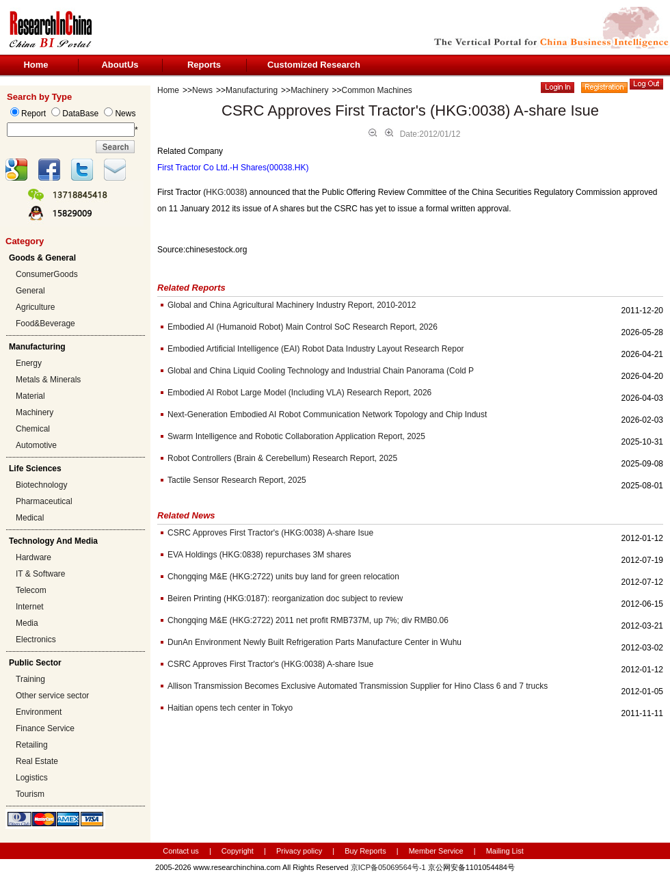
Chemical (33, 429)
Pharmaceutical (44, 501)
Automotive (36, 445)
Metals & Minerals (48, 379)
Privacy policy (300, 851)
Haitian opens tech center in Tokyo (230, 708)
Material (30, 396)
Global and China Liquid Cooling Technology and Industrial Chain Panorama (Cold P (321, 370)
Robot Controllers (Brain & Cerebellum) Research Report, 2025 (282, 458)
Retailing (32, 745)
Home (35, 65)
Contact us (181, 851)
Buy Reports (365, 851)
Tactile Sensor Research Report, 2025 (237, 480)
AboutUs (119, 65)
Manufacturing (252, 90)
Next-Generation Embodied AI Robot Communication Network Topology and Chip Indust (327, 414)
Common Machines (377, 90)
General (30, 290)
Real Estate (37, 761)
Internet (30, 606)
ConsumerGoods (47, 274)
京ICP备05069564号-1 (388, 867)
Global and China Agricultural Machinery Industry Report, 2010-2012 (292, 305)
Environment (39, 712)
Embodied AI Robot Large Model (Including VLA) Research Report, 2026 (299, 392)
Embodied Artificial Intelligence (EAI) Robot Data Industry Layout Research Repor (316, 349)
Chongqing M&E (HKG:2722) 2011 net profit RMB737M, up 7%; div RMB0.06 (308, 620)
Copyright (238, 851)
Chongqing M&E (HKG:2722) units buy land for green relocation (283, 576)
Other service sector (52, 695)
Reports (204, 65)
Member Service (436, 851)
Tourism (30, 794)
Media (27, 623)
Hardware (33, 557)
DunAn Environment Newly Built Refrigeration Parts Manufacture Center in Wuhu (314, 642)
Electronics (36, 639)
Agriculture (35, 307)
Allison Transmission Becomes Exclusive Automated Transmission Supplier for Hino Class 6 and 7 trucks (358, 686)
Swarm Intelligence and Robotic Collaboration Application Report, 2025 (296, 436)
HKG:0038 (225, 192)
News (202, 90)
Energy (29, 363)
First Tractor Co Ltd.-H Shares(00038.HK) (232, 167)
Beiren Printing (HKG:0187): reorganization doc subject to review (285, 598)
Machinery (34, 412)
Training (30, 679)
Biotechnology (41, 485)
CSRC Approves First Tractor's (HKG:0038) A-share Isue (270, 533)
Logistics (32, 777)
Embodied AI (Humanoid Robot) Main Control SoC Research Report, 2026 (303, 327)
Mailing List (505, 851)
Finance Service (45, 728)
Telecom (31, 590)
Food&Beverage (45, 323)
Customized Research (313, 65)
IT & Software (40, 574)
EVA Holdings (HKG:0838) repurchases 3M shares (259, 554)
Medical (30, 518)
